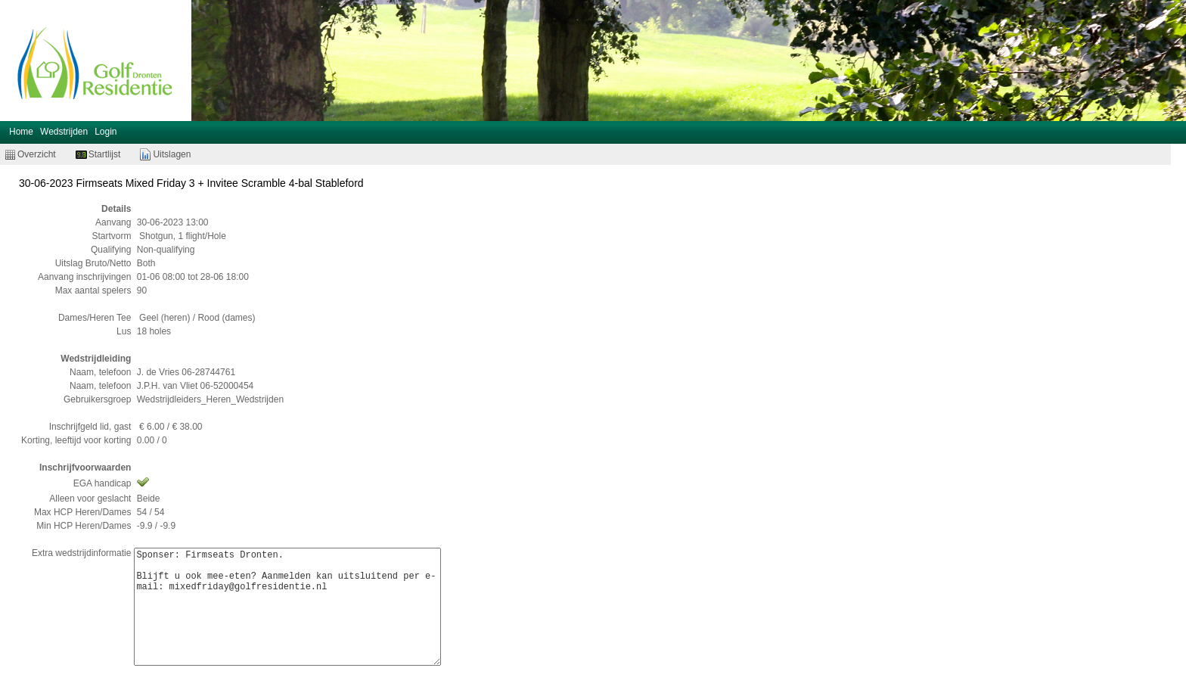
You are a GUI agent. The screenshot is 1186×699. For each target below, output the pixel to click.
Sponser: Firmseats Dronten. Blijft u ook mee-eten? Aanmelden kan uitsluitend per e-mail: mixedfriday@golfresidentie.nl (287, 607)
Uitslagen (172, 154)
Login (105, 131)
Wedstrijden (64, 131)
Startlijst (104, 154)
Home (21, 131)
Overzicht (36, 154)
